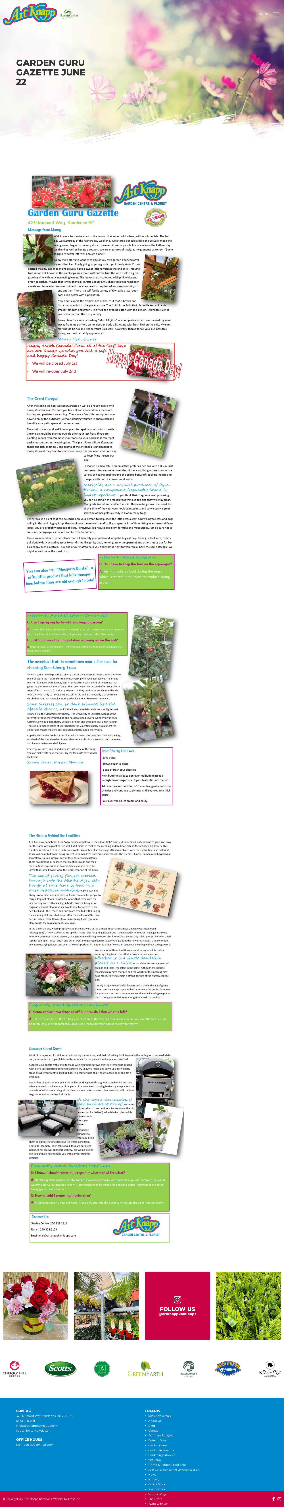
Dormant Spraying (161, 1435)
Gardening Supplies (161, 1455)
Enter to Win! (157, 1440)
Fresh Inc (74, 1499)
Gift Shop (154, 1460)
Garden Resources (161, 1450)
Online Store (157, 1484)
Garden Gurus (157, 1445)
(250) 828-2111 (25, 1421)
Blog (151, 1425)
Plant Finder (156, 1489)
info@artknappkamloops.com (37, 1425)
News (152, 1474)
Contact (153, 1430)
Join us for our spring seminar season (173, 1469)
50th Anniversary (159, 1416)
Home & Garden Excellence (167, 1464)
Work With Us (157, 1504)
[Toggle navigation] (275, 14)
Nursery (153, 1479)
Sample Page (157, 1494)
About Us (154, 1421)
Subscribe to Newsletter (33, 1430)
